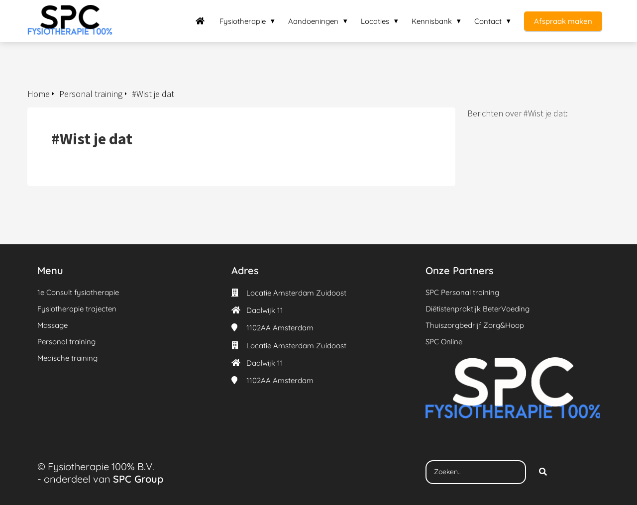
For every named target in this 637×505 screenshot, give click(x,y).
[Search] (543, 472)
